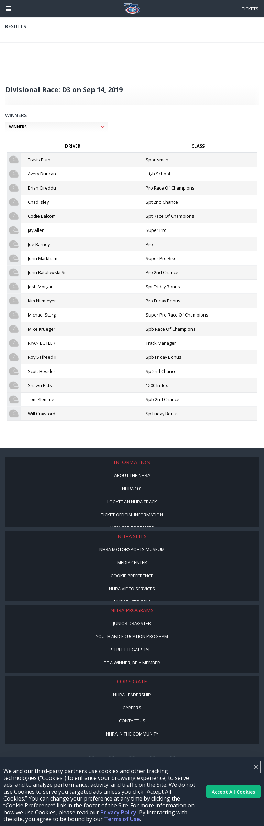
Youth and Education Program (132, 636)
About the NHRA (132, 475)
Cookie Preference (132, 575)
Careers (132, 708)
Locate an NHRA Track (132, 501)
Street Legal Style (132, 649)
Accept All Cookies (233, 792)
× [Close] (256, 766)
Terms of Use (122, 819)
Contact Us (132, 721)
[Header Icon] (8, 8)
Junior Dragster (132, 623)
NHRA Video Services (132, 589)
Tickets (250, 9)
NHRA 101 (132, 488)
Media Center (132, 562)
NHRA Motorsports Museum (132, 549)
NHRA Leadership (132, 694)
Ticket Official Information (132, 515)
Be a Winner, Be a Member (132, 662)
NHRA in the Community (132, 734)
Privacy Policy (118, 812)
